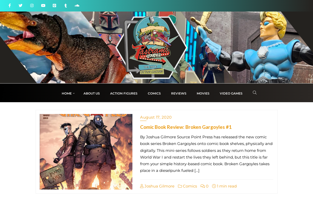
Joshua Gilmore (157, 186)
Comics (187, 186)
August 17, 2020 (156, 117)
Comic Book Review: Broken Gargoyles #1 (186, 127)
